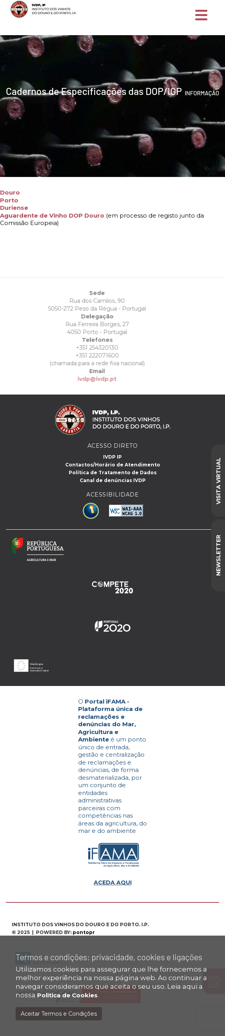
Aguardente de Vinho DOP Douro (52, 215)
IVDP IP (112, 457)
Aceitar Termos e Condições (59, 1013)
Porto (9, 200)
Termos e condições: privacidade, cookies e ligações (109, 957)
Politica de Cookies (67, 995)
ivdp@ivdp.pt (89, 378)
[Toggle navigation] (201, 15)
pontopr (84, 932)
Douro (10, 192)
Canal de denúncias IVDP (113, 480)
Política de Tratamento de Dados (113, 472)
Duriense (14, 207)
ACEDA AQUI (113, 882)
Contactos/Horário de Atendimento (112, 465)
